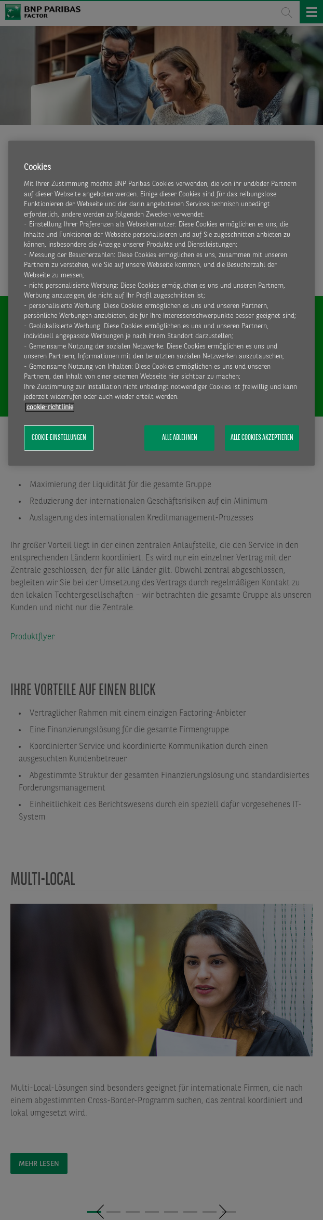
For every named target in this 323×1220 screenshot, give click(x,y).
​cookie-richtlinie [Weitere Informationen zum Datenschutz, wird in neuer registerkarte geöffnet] (49, 407)
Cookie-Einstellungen (59, 438)
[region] (161, 303)
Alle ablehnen (179, 438)
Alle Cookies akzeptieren (262, 438)
